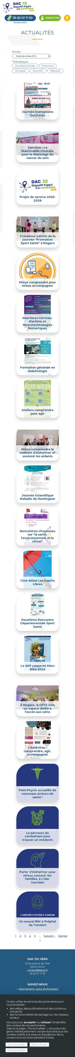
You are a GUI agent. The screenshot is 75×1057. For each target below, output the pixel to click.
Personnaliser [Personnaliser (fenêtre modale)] (16, 1050)
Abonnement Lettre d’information (38, 989)
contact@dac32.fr (37, 970)
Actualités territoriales (25, 66)
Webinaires (55, 71)
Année (16, 51)
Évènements (48, 66)
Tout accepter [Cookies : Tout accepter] (16, 1044)
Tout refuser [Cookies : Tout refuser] (39, 1044)
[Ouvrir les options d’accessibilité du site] (67, 18)
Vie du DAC (38, 71)
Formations (20, 71)
